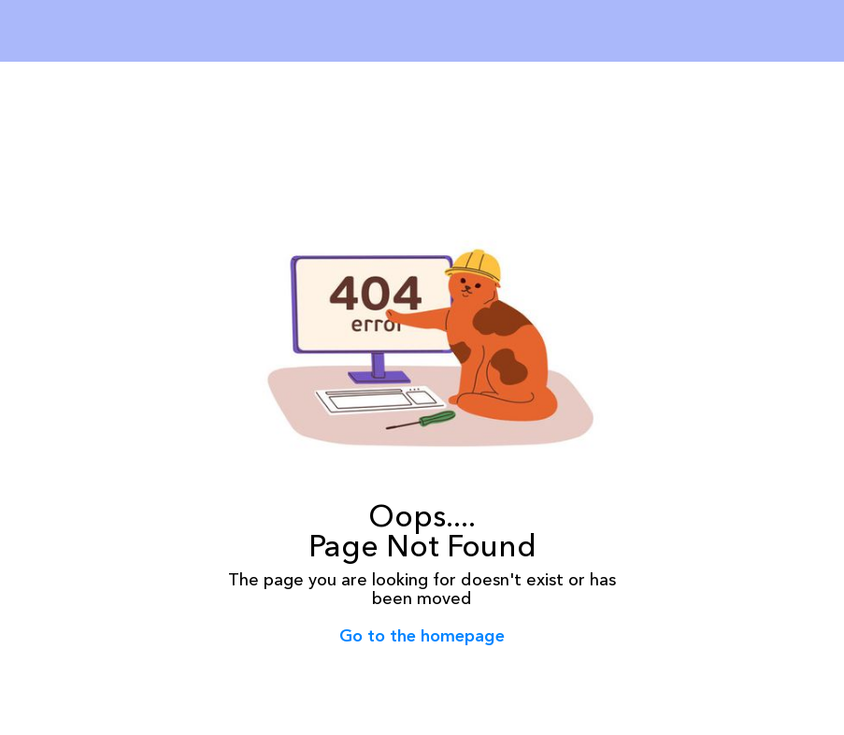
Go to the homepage (422, 636)
